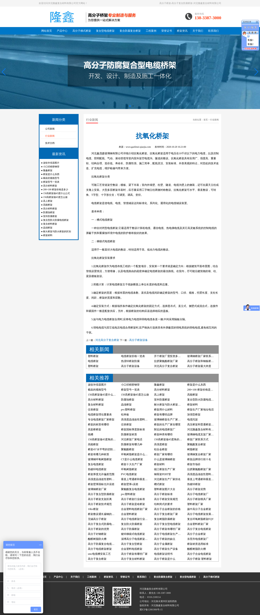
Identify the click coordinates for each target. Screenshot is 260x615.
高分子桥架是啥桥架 (133, 504)
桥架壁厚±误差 (129, 484)
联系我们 (213, 30)
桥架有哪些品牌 (163, 414)
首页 (205, 119)
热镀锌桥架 (193, 484)
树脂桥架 (192, 449)
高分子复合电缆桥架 (199, 529)
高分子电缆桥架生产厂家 (168, 534)
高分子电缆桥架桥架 (100, 548)
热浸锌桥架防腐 (130, 361)
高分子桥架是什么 (164, 558)
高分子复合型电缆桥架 (167, 524)
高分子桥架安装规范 (166, 499)
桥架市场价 (193, 464)
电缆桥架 (93, 361)
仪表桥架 (93, 409)
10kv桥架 (93, 509)
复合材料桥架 (50, 224)
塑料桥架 (93, 356)
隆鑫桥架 (47, 170)
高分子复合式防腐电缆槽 (102, 524)
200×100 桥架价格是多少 (55, 189)
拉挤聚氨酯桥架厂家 (166, 361)
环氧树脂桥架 (129, 469)
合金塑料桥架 (129, 514)
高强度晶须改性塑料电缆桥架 (138, 419)
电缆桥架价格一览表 (133, 356)
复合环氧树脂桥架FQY (200, 519)
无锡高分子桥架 (97, 519)
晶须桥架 (47, 227)
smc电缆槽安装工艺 (99, 553)
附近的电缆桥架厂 (164, 429)
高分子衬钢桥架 (97, 534)
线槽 (90, 434)
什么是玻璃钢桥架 (164, 459)
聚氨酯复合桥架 (196, 444)
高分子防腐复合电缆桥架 (102, 544)
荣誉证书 (166, 30)
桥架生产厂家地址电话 (200, 409)
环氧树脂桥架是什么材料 (135, 454)
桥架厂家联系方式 (197, 439)
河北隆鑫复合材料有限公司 (203, 429)
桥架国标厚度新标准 (133, 429)
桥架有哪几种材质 (98, 454)
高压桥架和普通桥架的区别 (203, 424)
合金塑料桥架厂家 (197, 524)
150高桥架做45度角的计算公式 (106, 439)
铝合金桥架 (160, 449)
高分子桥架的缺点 (164, 539)
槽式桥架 (159, 484)
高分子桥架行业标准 (133, 499)
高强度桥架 (160, 444)
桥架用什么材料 (163, 409)
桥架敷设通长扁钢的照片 (102, 514)
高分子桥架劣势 (196, 489)
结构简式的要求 (163, 504)
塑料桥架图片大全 (164, 489)
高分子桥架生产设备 (166, 548)
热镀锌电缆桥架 (97, 469)
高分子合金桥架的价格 (167, 509)
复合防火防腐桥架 (131, 524)
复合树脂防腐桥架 (164, 519)
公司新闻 (50, 129)
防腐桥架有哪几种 (131, 444)
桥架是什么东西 (51, 174)
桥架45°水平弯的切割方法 (103, 449)
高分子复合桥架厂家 (166, 514)
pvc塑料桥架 (128, 409)
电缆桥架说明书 (163, 553)
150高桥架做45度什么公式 (56, 193)
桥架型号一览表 (51, 182)
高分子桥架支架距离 (100, 499)
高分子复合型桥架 (131, 544)
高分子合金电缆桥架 (199, 553)
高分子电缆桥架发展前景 (201, 514)
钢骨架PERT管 (162, 474)
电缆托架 (192, 419)
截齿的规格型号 (51, 178)
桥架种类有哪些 (163, 434)
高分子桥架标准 (163, 494)
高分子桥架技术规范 (100, 504)
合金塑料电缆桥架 (131, 548)
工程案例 (151, 30)
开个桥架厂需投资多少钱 (168, 356)
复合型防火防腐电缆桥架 (56, 220)
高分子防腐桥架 (130, 529)
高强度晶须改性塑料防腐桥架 (204, 474)
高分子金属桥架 (163, 544)
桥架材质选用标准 (197, 544)
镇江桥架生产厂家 (164, 469)
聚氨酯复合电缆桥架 (133, 489)
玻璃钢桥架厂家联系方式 (201, 356)
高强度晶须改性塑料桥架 (102, 479)
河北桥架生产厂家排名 (167, 479)
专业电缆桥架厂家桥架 (101, 419)
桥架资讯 (182, 30)
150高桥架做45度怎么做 (55, 197)
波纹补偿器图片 (51, 163)
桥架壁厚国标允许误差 (101, 484)
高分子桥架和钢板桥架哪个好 (204, 361)
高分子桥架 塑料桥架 (199, 558)
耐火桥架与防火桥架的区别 (57, 231)
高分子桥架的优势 (98, 529)
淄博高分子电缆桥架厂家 (135, 539)
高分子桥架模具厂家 (199, 499)
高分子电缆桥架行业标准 (135, 519)
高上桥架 (47, 201)
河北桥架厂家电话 (131, 439)
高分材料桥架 (50, 185)
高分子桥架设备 (138, 340)
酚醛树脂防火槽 (97, 539)
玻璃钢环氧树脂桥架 (100, 459)
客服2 (250, 44)
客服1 (250, 40)
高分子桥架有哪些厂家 (167, 529)
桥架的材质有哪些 (98, 424)
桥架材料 (47, 235)
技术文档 (50, 143)
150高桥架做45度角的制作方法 (172, 439)
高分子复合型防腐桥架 (101, 494)
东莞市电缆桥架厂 (197, 539)
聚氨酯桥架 (127, 449)
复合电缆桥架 (96, 464)
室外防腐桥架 (50, 216)
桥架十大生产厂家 (131, 464)
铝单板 (125, 414)
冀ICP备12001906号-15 (151, 609)
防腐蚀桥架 (49, 212)
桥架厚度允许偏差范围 (101, 474)
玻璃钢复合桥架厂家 (199, 454)
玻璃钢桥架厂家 (97, 489)
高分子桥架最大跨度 (199, 366)
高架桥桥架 (94, 429)
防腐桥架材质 (129, 434)
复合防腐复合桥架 (130, 30)
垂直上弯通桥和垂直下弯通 (137, 479)
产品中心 (62, 30)
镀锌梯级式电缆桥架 (133, 534)
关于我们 (198, 30)
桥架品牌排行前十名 (199, 459)
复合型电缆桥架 (105, 30)
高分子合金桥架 (196, 534)
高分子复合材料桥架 (133, 558)
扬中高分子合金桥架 (199, 509)
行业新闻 (50, 136)
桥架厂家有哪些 (163, 454)
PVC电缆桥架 (129, 474)
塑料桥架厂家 (195, 504)
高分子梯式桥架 (81, 30)
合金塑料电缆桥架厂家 (134, 509)
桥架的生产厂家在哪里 (167, 424)
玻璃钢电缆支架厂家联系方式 (204, 434)
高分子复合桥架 (97, 558)
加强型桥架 (193, 414)
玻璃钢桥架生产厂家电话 (168, 419)
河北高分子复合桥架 (107, 340)
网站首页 (46, 30)
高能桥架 (47, 205)
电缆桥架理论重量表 (100, 414)
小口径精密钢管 (51, 166)
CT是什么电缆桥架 (132, 459)
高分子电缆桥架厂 (197, 494)
